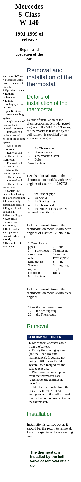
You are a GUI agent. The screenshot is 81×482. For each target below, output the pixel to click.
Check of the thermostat (12, 147)
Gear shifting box (15, 215)
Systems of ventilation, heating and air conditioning (14, 194)
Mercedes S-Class (13, 76)
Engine (9, 100)
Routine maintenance (10, 95)
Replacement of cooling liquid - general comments (14, 125)
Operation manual (15, 90)
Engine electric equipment (12, 210)
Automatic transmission (10, 220)
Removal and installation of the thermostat (12, 156)
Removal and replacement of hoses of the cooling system (14, 137)
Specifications (13, 111)
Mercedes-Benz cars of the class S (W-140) (13, 83)
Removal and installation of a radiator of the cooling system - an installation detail (14, 170)
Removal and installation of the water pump (12, 184)
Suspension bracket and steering (14, 234)
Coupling (10, 225)
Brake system (12, 229)
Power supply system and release (13, 203)
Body (8, 239)
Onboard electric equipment (13, 244)
